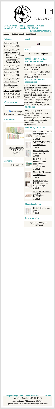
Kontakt (28, 396)
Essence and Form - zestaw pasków (41, 152)
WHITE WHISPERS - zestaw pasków (42, 143)
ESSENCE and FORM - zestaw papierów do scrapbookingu (39, 162)
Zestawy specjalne (11, 90)
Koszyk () (8, 28)
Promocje (31, 26)
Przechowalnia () (23, 28)
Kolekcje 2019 (10, 75)
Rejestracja (46, 30)
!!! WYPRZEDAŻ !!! (12, 94)
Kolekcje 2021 (10, 69)
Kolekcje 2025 (10, 46)
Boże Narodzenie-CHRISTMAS (11, 86)
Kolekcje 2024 (10, 49)
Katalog (21, 26)
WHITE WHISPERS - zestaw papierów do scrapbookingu (42, 133)
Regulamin (18, 396)
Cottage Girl (31, 34)
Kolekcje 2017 (10, 82)
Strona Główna (10, 26)
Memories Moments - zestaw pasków (42, 173)
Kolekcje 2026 (10, 43)
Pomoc (36, 396)
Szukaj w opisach (18, 112)
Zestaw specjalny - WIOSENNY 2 (16, 149)
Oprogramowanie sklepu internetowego (23, 404)
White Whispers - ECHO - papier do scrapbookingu (40, 183)
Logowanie (35, 30)
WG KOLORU (10, 97)
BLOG (35, 28)
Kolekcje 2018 (10, 78)
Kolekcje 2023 (18, 34)
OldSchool (10, 60)
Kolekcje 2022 (10, 65)
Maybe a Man (11, 57)
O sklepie (8, 396)
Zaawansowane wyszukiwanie (16, 114)
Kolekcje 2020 (10, 72)
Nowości (40, 26)
